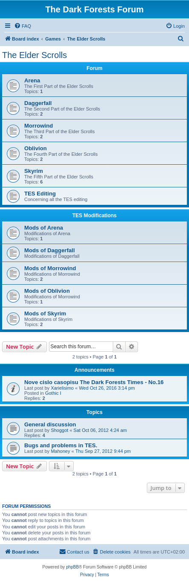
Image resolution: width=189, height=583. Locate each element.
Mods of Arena (43, 227)
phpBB (72, 567)
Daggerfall (38, 103)
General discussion (50, 424)
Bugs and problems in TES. (60, 445)
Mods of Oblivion (47, 291)
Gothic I (53, 393)
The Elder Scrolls (34, 55)
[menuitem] (22, 26)
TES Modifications (94, 216)
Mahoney (60, 451)
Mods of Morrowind (50, 268)
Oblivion (35, 148)
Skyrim (33, 171)
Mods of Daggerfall (49, 250)
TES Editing (40, 193)
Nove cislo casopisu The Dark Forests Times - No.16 (93, 382)
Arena (32, 80)
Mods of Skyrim (45, 313)
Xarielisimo (62, 388)
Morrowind (38, 125)
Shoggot (59, 430)
